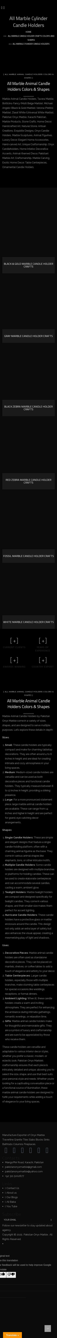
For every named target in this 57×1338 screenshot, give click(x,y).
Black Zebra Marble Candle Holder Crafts (28, 407)
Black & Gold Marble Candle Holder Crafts (28, 265)
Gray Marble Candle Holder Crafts (28, 336)
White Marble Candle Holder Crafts (28, 622)
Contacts (11, 1157)
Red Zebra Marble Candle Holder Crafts (28, 481)
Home (28, 31)
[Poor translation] (11, 1275)
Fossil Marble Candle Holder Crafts (28, 556)
